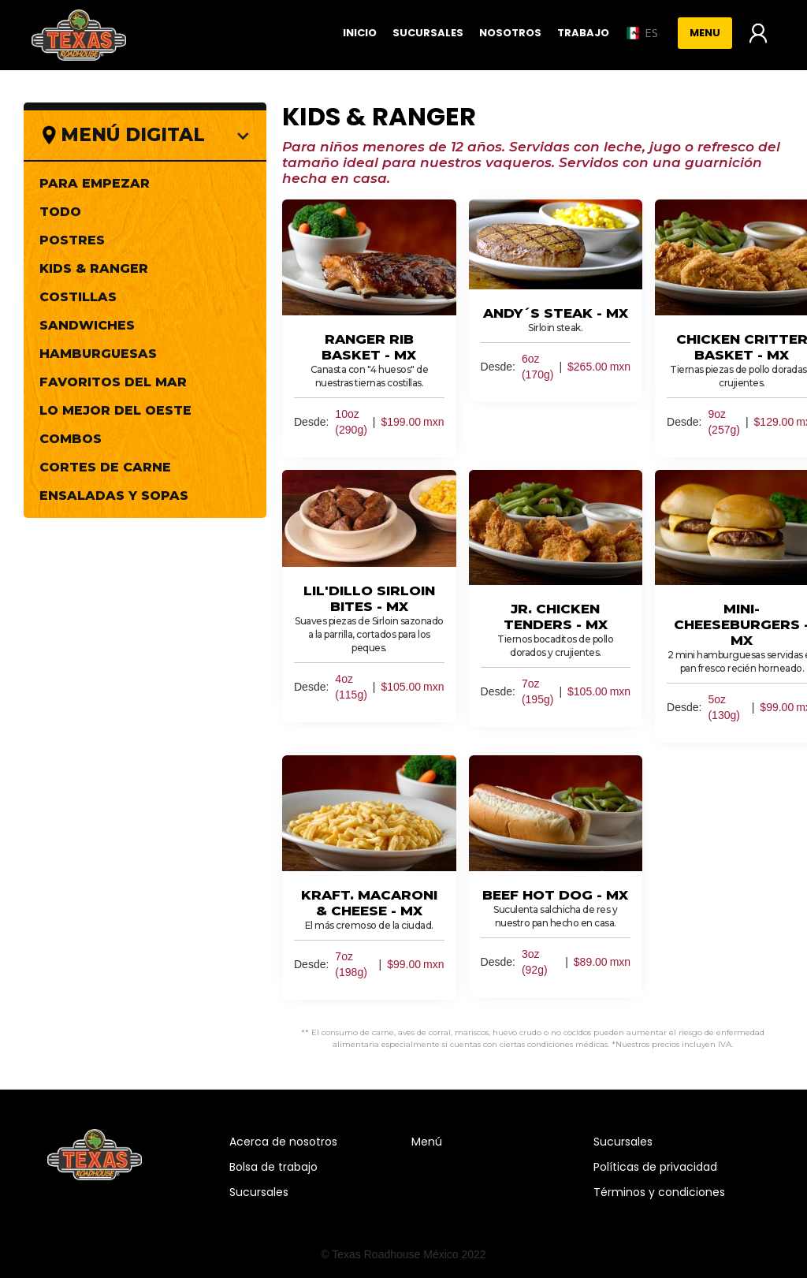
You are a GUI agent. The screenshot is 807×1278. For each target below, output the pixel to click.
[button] (641, 33)
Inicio (360, 32)
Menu (705, 32)
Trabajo (583, 32)
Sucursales (427, 32)
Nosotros (510, 32)
